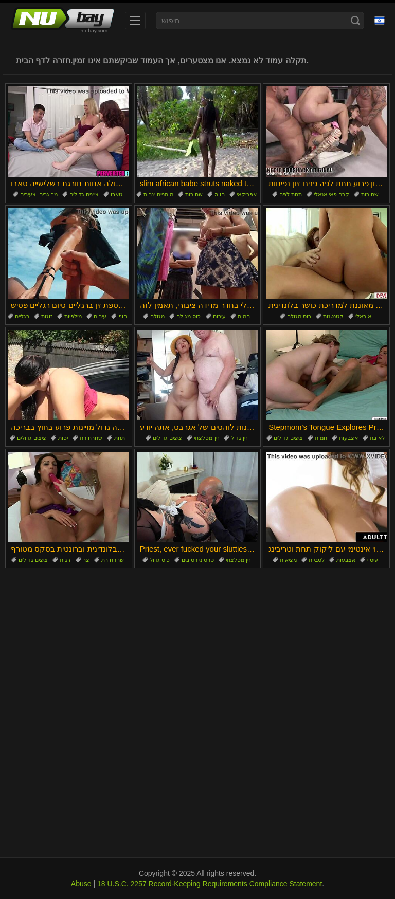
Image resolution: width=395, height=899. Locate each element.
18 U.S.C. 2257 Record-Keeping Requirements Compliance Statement (209, 883)
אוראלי (363, 316)
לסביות (317, 560)
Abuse (81, 883)
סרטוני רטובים (198, 560)
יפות (63, 438)
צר (86, 560)
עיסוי (372, 560)
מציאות (288, 560)
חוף (122, 316)
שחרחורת (91, 438)
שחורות (194, 194)
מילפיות (73, 316)
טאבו (116, 194)
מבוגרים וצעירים (39, 194)
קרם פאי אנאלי (331, 194)
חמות (244, 316)
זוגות (46, 316)
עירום (100, 316)
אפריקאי (247, 194)
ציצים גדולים (84, 194)
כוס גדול (160, 560)
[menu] (135, 20)
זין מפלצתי (206, 438)
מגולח (157, 316)
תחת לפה (290, 194)
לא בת (377, 438)
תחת (119, 438)
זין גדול (239, 438)
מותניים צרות (158, 194)
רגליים (22, 316)
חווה (219, 194)
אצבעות (348, 438)
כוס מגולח (188, 316)
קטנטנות (333, 316)
